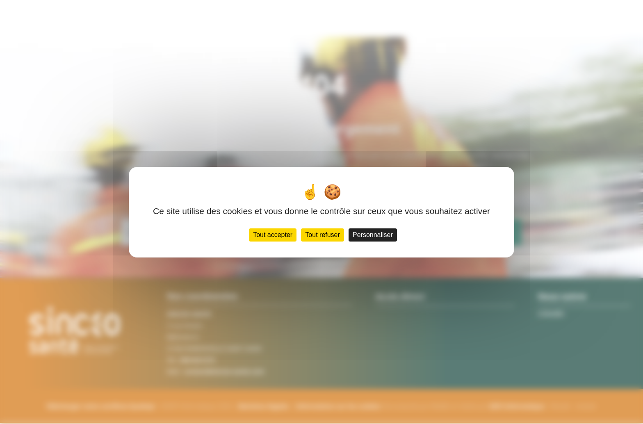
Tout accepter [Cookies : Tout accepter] (270, 241)
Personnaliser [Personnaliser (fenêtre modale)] (375, 241)
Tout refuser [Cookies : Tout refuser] (323, 241)
